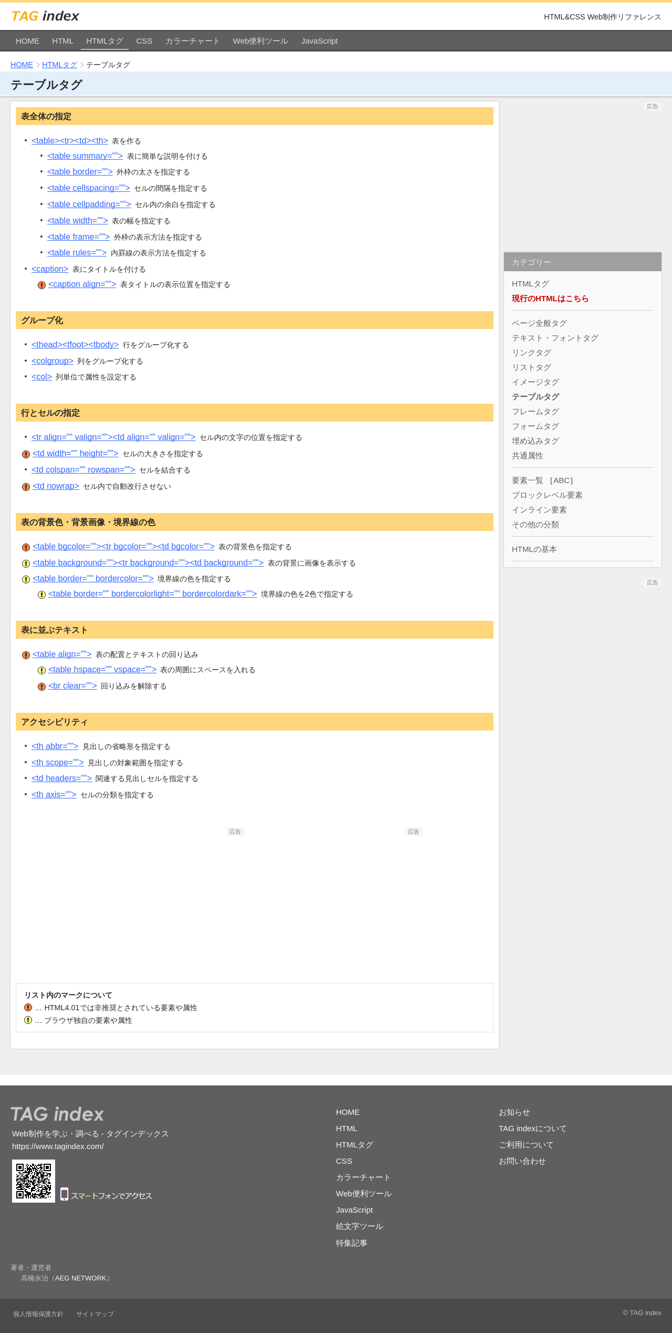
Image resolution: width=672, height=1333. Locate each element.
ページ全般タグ (539, 323)
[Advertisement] (165, 901)
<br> (72, 685)
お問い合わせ (522, 1160)
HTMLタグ (104, 40)
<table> (85, 155)
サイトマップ (95, 1314)
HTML (63, 40)
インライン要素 (539, 509)
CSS (144, 40)
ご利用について (526, 1144)
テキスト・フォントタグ (555, 337)
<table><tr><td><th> (70, 140)
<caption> (50, 268)
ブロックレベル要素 (547, 494)
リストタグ (531, 367)
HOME (27, 40)
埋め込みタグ (535, 440)
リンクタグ (531, 352)
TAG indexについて (533, 1128)
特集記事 (352, 1242)
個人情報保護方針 (38, 1314)
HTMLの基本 (534, 549)
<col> (42, 376)
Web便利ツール (261, 40)
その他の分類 (535, 524)
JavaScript (319, 40)
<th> (55, 746)
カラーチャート (192, 40)
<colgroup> (53, 360)
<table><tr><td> (124, 546)
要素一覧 (527, 480)
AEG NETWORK (81, 1278)
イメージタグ (535, 381)
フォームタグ (535, 426)
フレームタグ (535, 411)
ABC (561, 480)
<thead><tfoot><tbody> (75, 344)
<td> (75, 453)
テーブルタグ (535, 396)
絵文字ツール (359, 1226)
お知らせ (514, 1112)
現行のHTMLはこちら (550, 298)
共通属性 (527, 455)
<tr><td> (113, 437)
